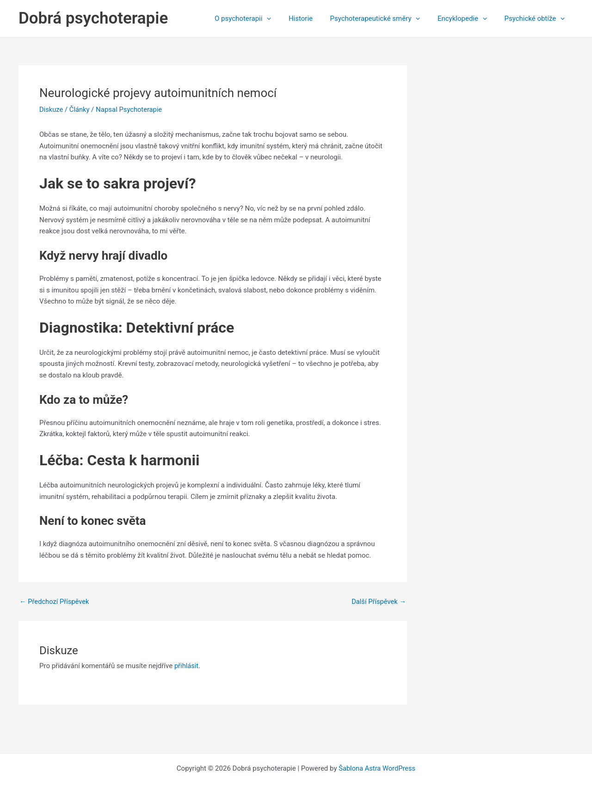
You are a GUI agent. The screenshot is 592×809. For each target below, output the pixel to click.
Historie (313, 18)
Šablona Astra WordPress (377, 768)
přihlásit (186, 666)
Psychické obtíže (536, 18)
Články (80, 109)
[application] (282, 18)
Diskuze (51, 109)
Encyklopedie (467, 18)
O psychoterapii (258, 18)
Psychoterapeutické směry (384, 18)
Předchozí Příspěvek (55, 601)
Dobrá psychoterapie (93, 18)
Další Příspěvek (378, 601)
